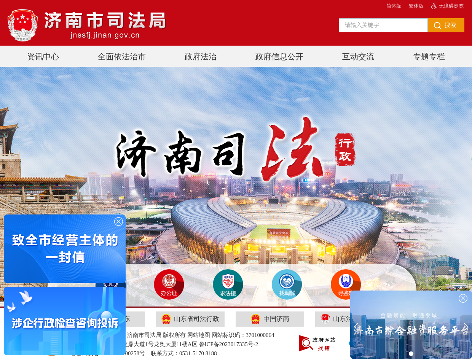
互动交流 (358, 56)
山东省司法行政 (190, 318)
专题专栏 (429, 56)
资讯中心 (43, 56)
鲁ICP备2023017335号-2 (228, 344)
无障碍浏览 (451, 6)
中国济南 (270, 318)
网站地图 (198, 335)
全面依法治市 (122, 56)
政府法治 (201, 56)
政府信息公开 (279, 56)
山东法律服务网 (349, 318)
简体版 (393, 6)
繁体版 (416, 6)
